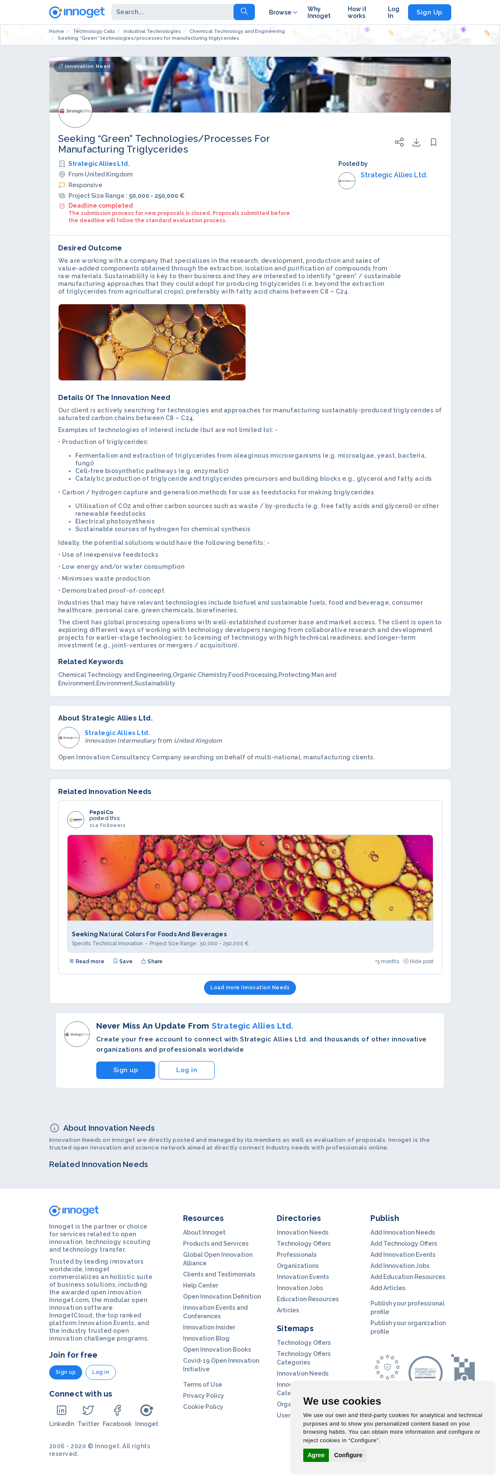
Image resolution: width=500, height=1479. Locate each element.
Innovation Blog (206, 1338)
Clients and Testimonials (219, 1274)
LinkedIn (61, 1415)
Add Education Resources (407, 1276)
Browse (284, 12)
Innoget (146, 1415)
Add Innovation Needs (402, 1232)
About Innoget (204, 1232)
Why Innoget (319, 12)
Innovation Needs (302, 1232)
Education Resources (308, 1299)
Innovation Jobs (300, 1288)
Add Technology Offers (403, 1243)
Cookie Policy (203, 1406)
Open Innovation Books (217, 1349)
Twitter (88, 1415)
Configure (348, 1455)
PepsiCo (101, 812)
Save (123, 961)
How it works (357, 12)
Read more (86, 961)
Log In (393, 12)
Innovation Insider (209, 1327)
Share (152, 961)
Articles (288, 1310)
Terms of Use (202, 1384)
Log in (186, 1070)
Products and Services (216, 1243)
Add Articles (387, 1288)
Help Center (200, 1285)
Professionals (297, 1254)
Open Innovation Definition (222, 1296)
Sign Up (430, 12)
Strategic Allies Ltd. (99, 163)
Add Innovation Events (402, 1254)
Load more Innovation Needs (250, 988)
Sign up (126, 1070)
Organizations (298, 1265)
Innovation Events (303, 1276)
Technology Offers (304, 1243)
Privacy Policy (203, 1395)
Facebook (117, 1415)
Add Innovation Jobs (399, 1265)
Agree (316, 1455)
